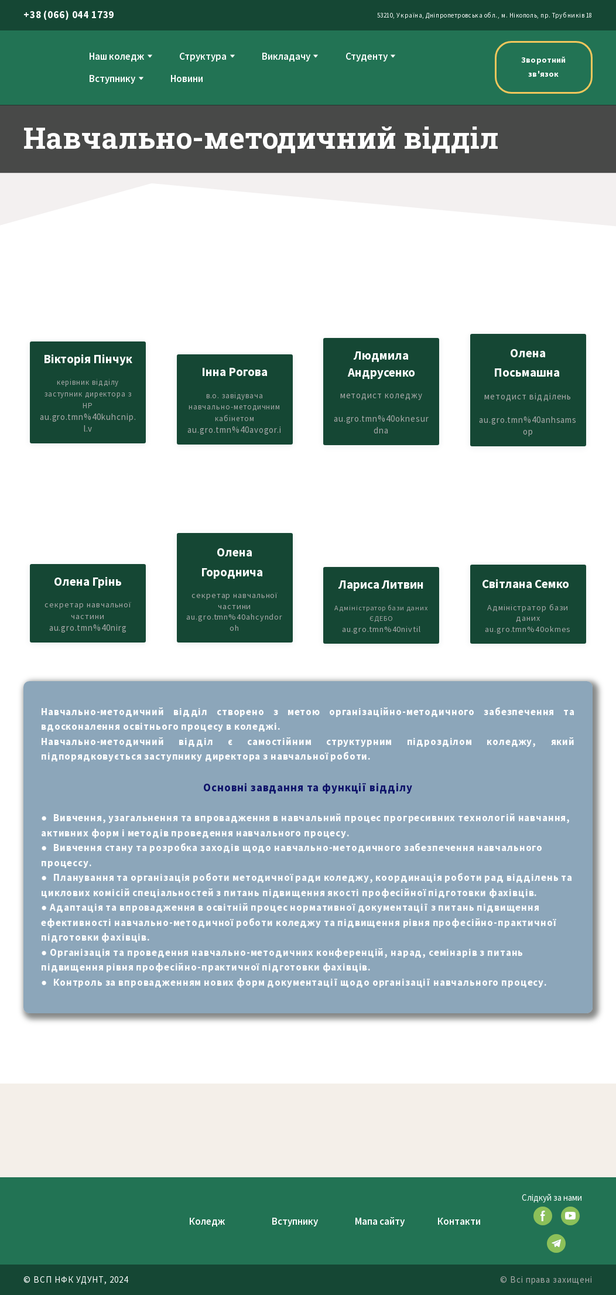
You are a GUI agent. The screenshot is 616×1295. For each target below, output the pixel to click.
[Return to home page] (47, 67)
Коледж (207, 1221)
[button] (544, 67)
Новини (186, 78)
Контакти (459, 1221)
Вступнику (112, 78)
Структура (203, 56)
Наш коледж (116, 56)
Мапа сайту (380, 1221)
